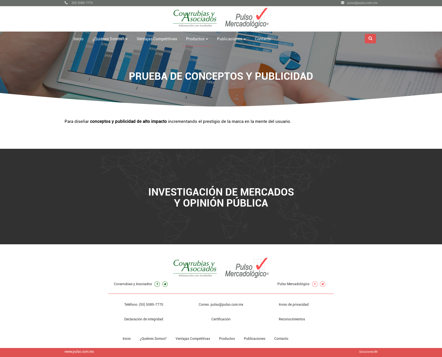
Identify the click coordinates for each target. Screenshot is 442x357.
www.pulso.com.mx (79, 352)
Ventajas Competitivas (157, 39)
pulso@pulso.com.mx (359, 3)
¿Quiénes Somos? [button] (110, 39)
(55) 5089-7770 (79, 3)
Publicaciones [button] (231, 39)
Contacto (263, 39)
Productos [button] (197, 39)
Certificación (221, 319)
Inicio (78, 39)
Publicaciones (254, 339)
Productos (227, 339)
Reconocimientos (292, 319)
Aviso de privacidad (294, 305)
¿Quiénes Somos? (153, 339)
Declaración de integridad (143, 319)
